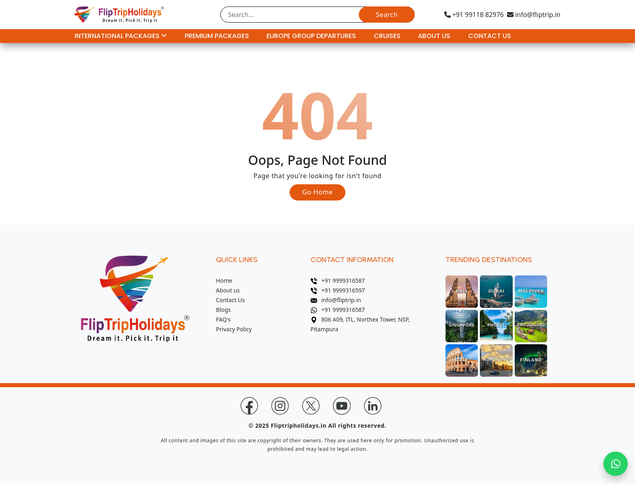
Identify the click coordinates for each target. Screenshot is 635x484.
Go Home (317, 192)
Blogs (223, 309)
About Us (434, 36)
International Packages (121, 36)
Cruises (387, 36)
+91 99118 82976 (474, 14)
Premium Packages (217, 36)
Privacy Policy (233, 329)
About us (228, 290)
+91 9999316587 (338, 280)
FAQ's (223, 319)
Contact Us (489, 36)
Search (387, 14)
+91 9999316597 (338, 290)
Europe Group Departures (311, 36)
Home (224, 280)
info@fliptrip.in (533, 14)
